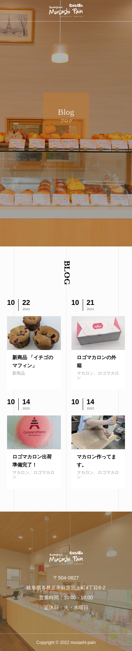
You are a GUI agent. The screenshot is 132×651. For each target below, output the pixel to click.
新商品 (18, 373)
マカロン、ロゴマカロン (98, 375)
